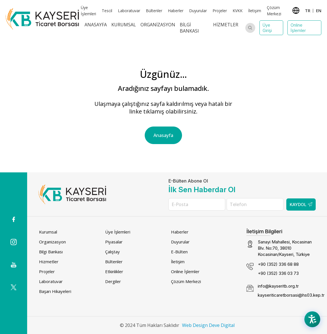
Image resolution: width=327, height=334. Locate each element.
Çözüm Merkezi (186, 281)
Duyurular (198, 10)
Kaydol (301, 204)
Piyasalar (114, 242)
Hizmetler (225, 25)
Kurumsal (123, 25)
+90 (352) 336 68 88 (278, 264)
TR (307, 10)
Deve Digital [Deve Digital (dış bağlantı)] (222, 325)
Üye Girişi (267, 27)
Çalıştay (112, 251)
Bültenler (154, 10)
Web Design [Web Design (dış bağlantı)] (195, 325)
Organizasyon (157, 25)
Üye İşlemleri (117, 232)
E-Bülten (179, 251)
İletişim (254, 10)
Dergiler (113, 281)
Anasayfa (96, 25)
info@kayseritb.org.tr (278, 286)
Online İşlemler (298, 27)
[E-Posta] (196, 204)
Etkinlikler (114, 271)
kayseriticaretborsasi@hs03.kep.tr (291, 295)
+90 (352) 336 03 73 (278, 273)
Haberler (175, 10)
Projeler (220, 10)
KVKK (237, 10)
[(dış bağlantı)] (13, 219)
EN (318, 10)
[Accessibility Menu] (312, 319)
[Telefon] (255, 204)
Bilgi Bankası (189, 28)
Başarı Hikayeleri (55, 291)
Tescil (107, 10)
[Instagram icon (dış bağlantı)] (13, 242)
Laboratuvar (129, 10)
